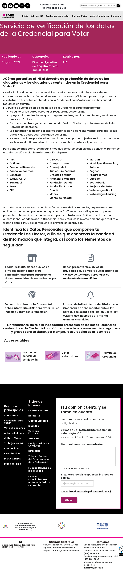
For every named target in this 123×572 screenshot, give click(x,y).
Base (13, 186)
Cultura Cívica (79, 16)
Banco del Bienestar (23, 167)
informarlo (21, 308)
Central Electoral (38, 410)
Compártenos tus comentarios (82, 444)
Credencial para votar (57, 16)
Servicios (116, 16)
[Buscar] (118, 5)
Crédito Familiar (60, 175)
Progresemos (98, 175)
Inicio (25, 16)
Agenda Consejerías (52, 4)
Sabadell (95, 179)
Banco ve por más (21, 171)
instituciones (26, 267)
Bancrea (15, 175)
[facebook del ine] (4, 5)
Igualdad (33, 426)
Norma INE (34, 415)
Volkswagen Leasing (103, 194)
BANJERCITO (18, 179)
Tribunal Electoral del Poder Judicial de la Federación (38, 459)
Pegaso (94, 171)
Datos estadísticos (70, 354)
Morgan (95, 159)
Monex (53, 194)
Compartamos (59, 163)
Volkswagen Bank (101, 190)
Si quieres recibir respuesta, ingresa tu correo (87, 476)
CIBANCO (55, 159)
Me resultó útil (74, 437)
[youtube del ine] (16, 5)
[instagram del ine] (22, 5)
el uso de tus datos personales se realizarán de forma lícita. (86, 276)
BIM (12, 190)
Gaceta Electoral (38, 420)
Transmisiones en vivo (53, 7)
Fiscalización (12, 453)
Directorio (34, 450)
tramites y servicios (76, 319)
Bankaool (16, 182)
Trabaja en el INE (13, 443)
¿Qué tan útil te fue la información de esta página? (86, 431)
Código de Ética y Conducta (38, 444)
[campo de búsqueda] (98, 5)
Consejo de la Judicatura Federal (62, 169)
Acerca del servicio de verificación (30, 356)
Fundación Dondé (61, 182)
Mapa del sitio (12, 463)
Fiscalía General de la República (39, 469)
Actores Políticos (14, 433)
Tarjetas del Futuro (102, 186)
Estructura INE (12, 458)
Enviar (69, 499)
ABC (12, 159)
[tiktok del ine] (27, 5)
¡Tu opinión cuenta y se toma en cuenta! (83, 409)
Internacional (12, 448)
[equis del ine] (10, 5)
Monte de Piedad (60, 198)
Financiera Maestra (62, 179)
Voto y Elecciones (99, 16)
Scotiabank (97, 182)
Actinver (15, 163)
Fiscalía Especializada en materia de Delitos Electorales (39, 481)
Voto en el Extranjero (34, 432)
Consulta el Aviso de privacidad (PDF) (86, 491)
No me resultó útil (100, 437)
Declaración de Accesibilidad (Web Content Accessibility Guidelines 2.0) (24, 526)
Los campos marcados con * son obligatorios (82, 421)
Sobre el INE (36, 16)
